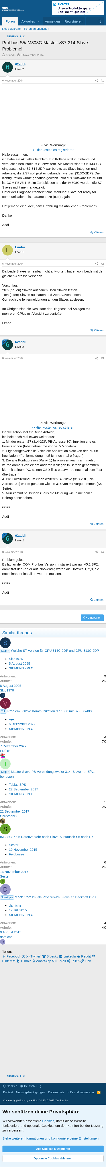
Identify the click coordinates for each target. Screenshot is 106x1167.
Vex (11, 719)
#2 (102, 263)
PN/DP (5, 751)
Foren (10, 21)
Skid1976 (16, 659)
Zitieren (99, 232)
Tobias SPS (17, 784)
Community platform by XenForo (36, 1100)
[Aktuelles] (90, 21)
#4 (102, 552)
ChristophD (8, 816)
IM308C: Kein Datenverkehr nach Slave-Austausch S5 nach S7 (46, 837)
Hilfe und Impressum (80, 1092)
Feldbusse (16, 854)
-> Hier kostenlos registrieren (53, 150)
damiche (15, 905)
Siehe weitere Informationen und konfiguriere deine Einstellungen (50, 1138)
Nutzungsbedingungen (30, 1092)
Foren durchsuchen (36, 28)
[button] (38, 21)
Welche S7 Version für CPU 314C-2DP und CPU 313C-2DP (55, 650)
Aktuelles (28, 21)
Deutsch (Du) (30, 1086)
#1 (102, 80)
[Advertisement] (30, 114)
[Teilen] (96, 80)
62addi (10, 55)
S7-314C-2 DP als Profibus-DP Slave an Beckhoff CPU (55, 897)
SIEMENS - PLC (21, 668)
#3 (102, 358)
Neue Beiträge (11, 28)
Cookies (10, 1086)
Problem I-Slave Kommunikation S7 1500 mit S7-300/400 (49, 711)
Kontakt (8, 1092)
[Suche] (99, 21)
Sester (13, 845)
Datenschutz (56, 1092)
